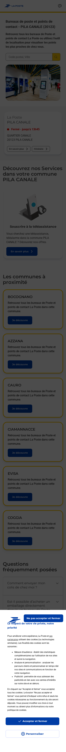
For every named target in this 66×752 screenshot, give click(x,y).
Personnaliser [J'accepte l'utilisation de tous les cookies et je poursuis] (35, 733)
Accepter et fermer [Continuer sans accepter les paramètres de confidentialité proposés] (35, 721)
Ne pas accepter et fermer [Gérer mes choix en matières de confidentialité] (43, 618)
